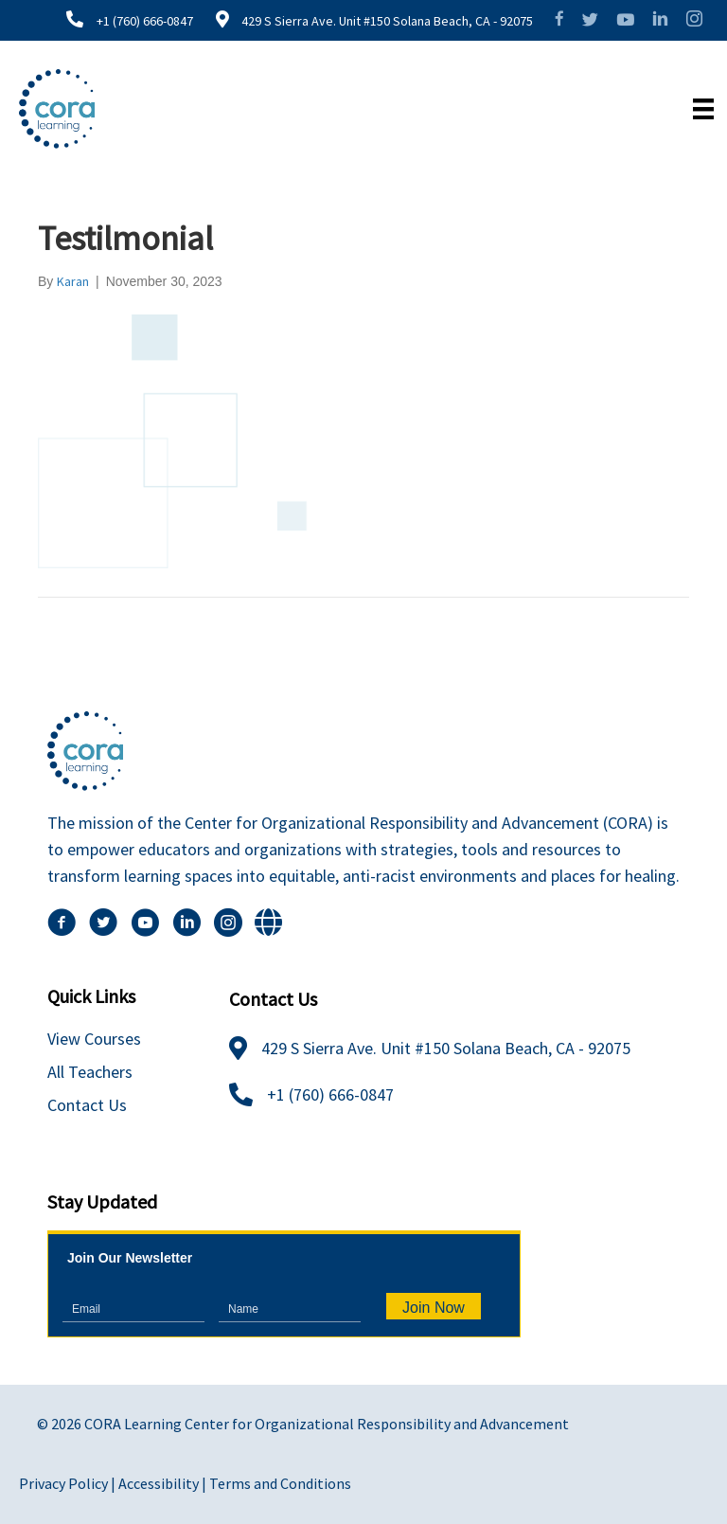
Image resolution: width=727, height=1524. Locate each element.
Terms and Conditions (280, 1483)
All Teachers (90, 1072)
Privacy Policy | (68, 1483)
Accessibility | (163, 1483)
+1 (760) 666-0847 (145, 20)
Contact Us (87, 1105)
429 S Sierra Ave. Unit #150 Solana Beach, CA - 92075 (386, 20)
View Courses (94, 1038)
